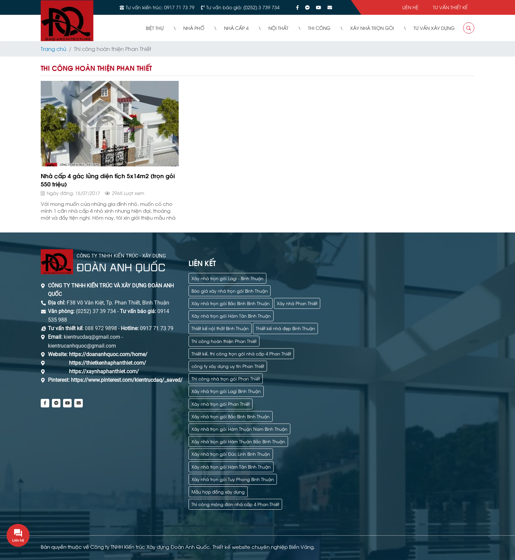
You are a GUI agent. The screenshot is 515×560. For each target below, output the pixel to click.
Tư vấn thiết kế (450, 7)
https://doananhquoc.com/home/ (108, 354)
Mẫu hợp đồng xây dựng (218, 491)
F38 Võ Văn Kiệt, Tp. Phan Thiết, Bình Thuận (118, 303)
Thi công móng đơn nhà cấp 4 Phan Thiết (235, 504)
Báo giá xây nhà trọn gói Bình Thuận (229, 290)
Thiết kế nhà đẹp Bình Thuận (285, 328)
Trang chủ (53, 48)
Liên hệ (410, 7)
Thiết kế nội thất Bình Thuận (220, 328)
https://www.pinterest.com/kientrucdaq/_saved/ (126, 380)
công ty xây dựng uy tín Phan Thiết (227, 366)
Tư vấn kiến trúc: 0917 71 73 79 (160, 7)
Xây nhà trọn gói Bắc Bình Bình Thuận (230, 303)
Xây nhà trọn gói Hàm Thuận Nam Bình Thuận (239, 429)
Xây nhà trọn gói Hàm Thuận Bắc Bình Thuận (238, 441)
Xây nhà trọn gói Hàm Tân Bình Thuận (231, 315)
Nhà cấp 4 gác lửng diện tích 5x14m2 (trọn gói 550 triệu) (108, 179)
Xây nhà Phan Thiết (297, 303)
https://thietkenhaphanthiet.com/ (107, 363)
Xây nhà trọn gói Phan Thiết (220, 404)
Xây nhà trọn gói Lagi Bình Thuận (226, 391)
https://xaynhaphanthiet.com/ (104, 371)
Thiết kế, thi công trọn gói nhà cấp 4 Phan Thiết (241, 353)
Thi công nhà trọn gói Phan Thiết (225, 378)
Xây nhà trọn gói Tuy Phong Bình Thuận (232, 479)
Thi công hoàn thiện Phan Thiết (224, 341)
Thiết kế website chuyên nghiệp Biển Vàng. (264, 546)
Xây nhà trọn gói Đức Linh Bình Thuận (230, 453)
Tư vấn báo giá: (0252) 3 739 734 (243, 7)
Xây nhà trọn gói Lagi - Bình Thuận (227, 278)
